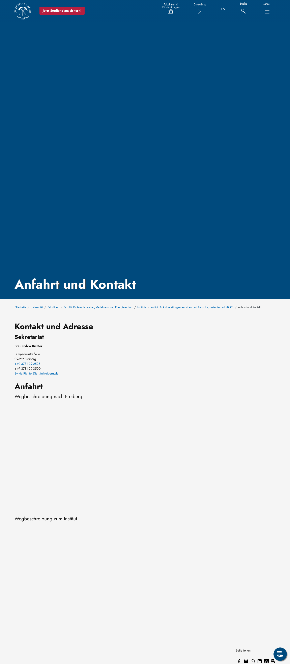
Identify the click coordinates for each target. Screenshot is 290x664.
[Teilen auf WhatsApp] (252, 661)
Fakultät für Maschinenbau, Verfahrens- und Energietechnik (98, 307)
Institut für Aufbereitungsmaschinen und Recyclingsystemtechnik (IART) (192, 307)
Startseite (20, 307)
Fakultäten (53, 307)
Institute (141, 307)
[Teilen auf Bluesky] (246, 661)
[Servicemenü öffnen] (280, 654)
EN (223, 9)
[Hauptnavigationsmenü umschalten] (267, 12)
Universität (37, 307)
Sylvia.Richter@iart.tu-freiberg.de (36, 373)
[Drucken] (273, 661)
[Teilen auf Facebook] (239, 661)
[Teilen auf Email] (266, 661)
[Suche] (243, 9)
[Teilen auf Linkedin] (259, 661)
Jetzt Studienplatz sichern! (64, 10)
